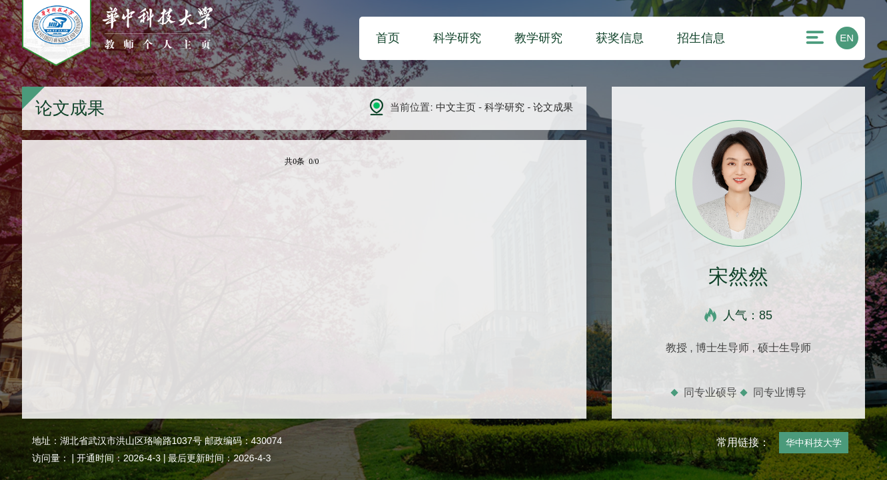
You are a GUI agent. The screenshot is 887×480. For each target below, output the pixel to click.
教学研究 (538, 38)
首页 (388, 38)
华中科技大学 (814, 442)
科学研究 (457, 38)
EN (847, 37)
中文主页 (456, 107)
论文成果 (553, 107)
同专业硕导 (710, 392)
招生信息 (701, 38)
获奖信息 (620, 38)
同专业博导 (779, 392)
